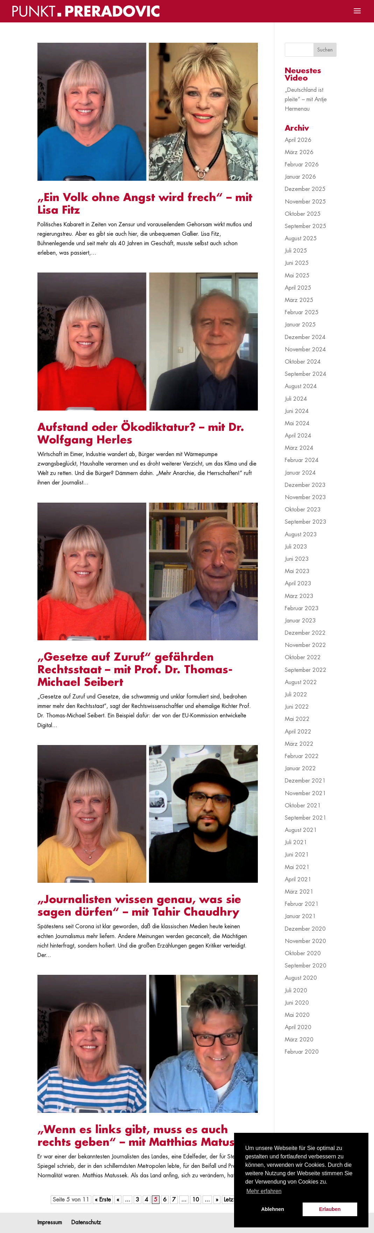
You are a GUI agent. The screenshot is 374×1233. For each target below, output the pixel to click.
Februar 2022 (302, 756)
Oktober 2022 (303, 657)
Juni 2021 (297, 854)
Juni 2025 (297, 263)
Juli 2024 (296, 399)
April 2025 (298, 288)
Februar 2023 (302, 608)
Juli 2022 (296, 694)
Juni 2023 (297, 559)
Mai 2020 (297, 1015)
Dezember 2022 (305, 633)
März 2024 (299, 448)
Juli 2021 (296, 842)
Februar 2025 (302, 312)
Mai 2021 (297, 867)
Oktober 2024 (303, 362)
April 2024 (298, 436)
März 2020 (299, 1039)
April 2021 (298, 879)
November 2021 (305, 793)
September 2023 (305, 522)
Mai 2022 (297, 719)
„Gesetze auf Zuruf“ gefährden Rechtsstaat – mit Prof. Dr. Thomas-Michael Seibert (135, 670)
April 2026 (298, 140)
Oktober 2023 (303, 509)
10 (195, 1200)
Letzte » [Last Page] (233, 1200)
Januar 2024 (300, 473)
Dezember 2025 (305, 189)
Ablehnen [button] (272, 1209)
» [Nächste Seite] (217, 1200)
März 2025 (299, 300)
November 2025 (305, 202)
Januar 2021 (300, 916)
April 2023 (298, 583)
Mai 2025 (297, 275)
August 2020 (301, 978)
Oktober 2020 (303, 953)
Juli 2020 (296, 990)
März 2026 (299, 152)
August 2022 (301, 682)
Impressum (49, 1222)
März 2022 (299, 744)
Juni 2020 (297, 1003)
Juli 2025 (296, 251)
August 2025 (301, 238)
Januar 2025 (300, 325)
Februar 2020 (302, 1052)
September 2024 (305, 374)
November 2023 (305, 497)
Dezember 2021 (305, 781)
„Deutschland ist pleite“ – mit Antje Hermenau (306, 99)
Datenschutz (86, 1222)
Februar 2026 (302, 164)
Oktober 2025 (303, 214)
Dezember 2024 (305, 337)
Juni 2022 (297, 707)
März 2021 (299, 892)
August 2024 (301, 386)
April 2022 (298, 732)
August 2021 (301, 830)
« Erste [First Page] (103, 1200)
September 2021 (305, 818)
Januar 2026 (300, 177)
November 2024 (305, 349)
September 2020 (305, 966)
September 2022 (305, 670)
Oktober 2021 (303, 805)
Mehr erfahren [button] (264, 1191)
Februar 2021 (302, 904)
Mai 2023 (297, 571)
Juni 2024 (297, 411)
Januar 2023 (300, 621)
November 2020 (305, 941)
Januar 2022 (300, 768)
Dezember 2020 (305, 929)
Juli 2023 (296, 547)
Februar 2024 (302, 460)
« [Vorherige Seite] (118, 1200)
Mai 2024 (297, 423)
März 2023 (299, 596)
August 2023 (301, 534)
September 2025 (305, 226)
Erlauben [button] (330, 1209)
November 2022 (305, 645)
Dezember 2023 (305, 485)
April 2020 (298, 1027)
